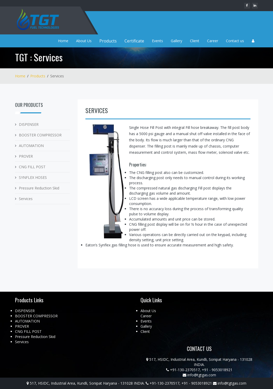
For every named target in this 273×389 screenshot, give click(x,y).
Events (157, 40)
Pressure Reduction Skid (39, 188)
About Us (84, 40)
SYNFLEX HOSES (33, 177)
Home (63, 40)
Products (108, 41)
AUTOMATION (31, 145)
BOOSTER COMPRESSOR (40, 135)
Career (212, 40)
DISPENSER (29, 124)
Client (194, 40)
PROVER (26, 156)
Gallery (176, 40)
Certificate (134, 41)
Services (26, 198)
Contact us (235, 40)
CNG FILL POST (32, 166)
